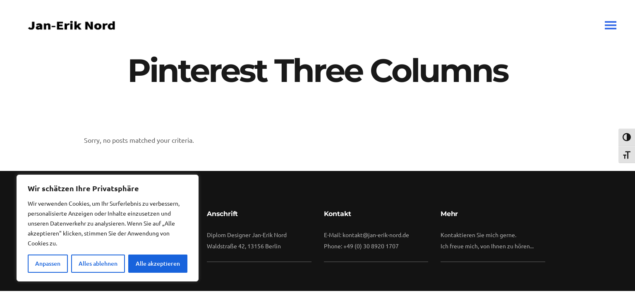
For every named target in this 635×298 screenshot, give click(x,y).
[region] (108, 228)
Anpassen (47, 263)
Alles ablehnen (98, 263)
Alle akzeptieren (158, 263)
